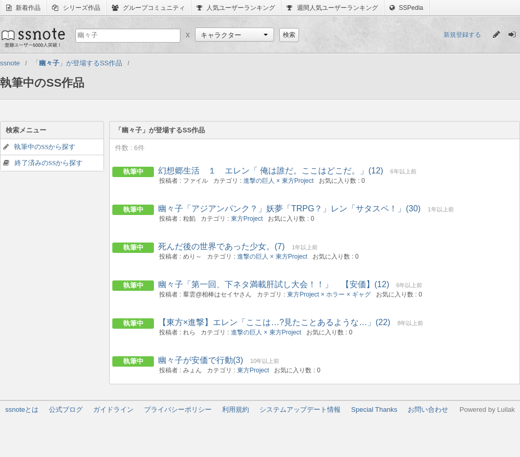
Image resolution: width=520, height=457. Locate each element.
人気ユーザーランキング (236, 7)
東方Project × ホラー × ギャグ (329, 294)
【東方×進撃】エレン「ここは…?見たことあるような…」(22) (274, 322)
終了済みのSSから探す (49, 162)
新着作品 (23, 7)
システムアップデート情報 (300, 409)
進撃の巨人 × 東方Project (278, 180)
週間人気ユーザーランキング (332, 7)
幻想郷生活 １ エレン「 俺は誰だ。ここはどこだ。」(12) (270, 170)
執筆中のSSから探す (44, 146)
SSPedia (406, 7)
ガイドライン (113, 409)
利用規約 (235, 409)
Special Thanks (374, 409)
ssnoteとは (21, 409)
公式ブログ (66, 409)
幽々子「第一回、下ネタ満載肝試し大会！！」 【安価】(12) (273, 284)
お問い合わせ (428, 409)
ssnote (32, 37)
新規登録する (462, 34)
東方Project (247, 218)
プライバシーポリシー (178, 409)
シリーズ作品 (76, 7)
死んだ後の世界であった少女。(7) (221, 246)
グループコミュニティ (148, 7)
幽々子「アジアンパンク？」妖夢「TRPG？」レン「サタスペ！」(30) (289, 208)
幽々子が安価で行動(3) (200, 360)
